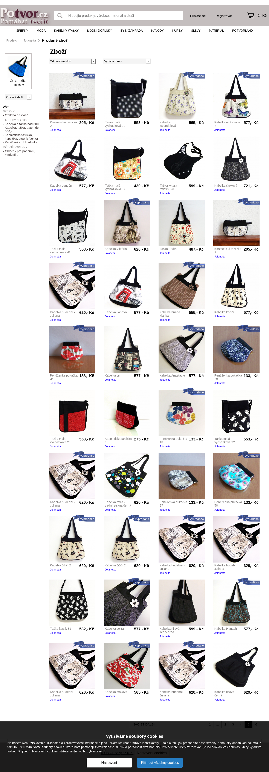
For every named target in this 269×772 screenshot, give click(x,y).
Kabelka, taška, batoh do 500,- (22, 129)
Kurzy (177, 30)
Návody (157, 30)
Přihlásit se (198, 16)
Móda (41, 30)
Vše (6, 107)
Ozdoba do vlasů (16, 115)
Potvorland (242, 30)
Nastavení (109, 762)
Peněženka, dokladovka (21, 142)
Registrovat (224, 16)
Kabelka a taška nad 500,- (23, 124)
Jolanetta (29, 40)
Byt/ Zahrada (132, 30)
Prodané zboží (55, 40)
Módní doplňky (99, 30)
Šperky (22, 30)
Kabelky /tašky (66, 30)
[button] (148, 61)
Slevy (195, 30)
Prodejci (11, 40)
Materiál (216, 30)
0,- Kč (262, 15)
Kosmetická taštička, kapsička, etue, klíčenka (21, 136)
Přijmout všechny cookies (160, 762)
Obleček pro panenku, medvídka (20, 153)
